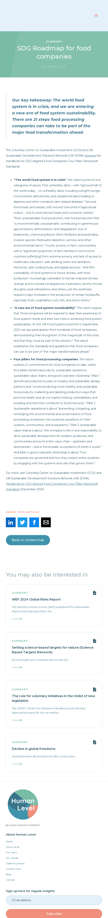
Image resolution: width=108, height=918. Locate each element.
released (90, 155)
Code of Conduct (15, 863)
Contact (10, 879)
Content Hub (13, 868)
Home (9, 841)
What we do (13, 846)
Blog (8, 874)
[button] (96, 16)
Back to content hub (28, 540)
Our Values (12, 857)
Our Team (11, 852)
